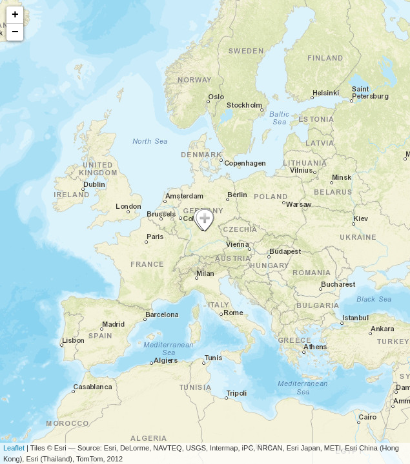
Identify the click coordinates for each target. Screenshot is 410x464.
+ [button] (15, 15)
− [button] (15, 32)
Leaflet (14, 448)
